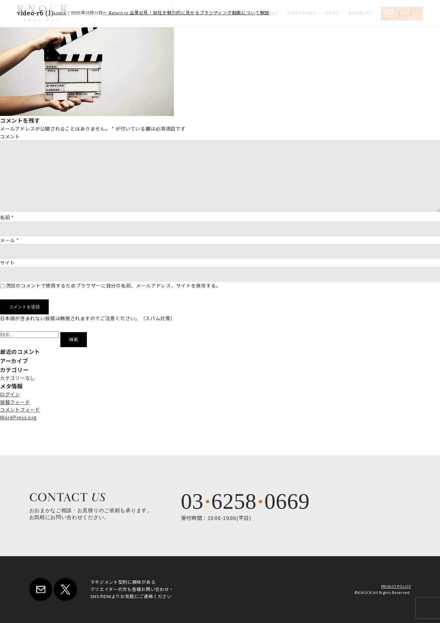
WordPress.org (18, 417)
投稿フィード (15, 402)
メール (9, 240)
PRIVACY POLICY (396, 586)
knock (60, 13)
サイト (7, 262)
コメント (10, 136)
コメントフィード (20, 409)
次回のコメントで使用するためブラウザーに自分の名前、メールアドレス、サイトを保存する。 (113, 285)
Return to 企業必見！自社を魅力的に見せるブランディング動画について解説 (186, 13)
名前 (7, 217)
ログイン (10, 394)
